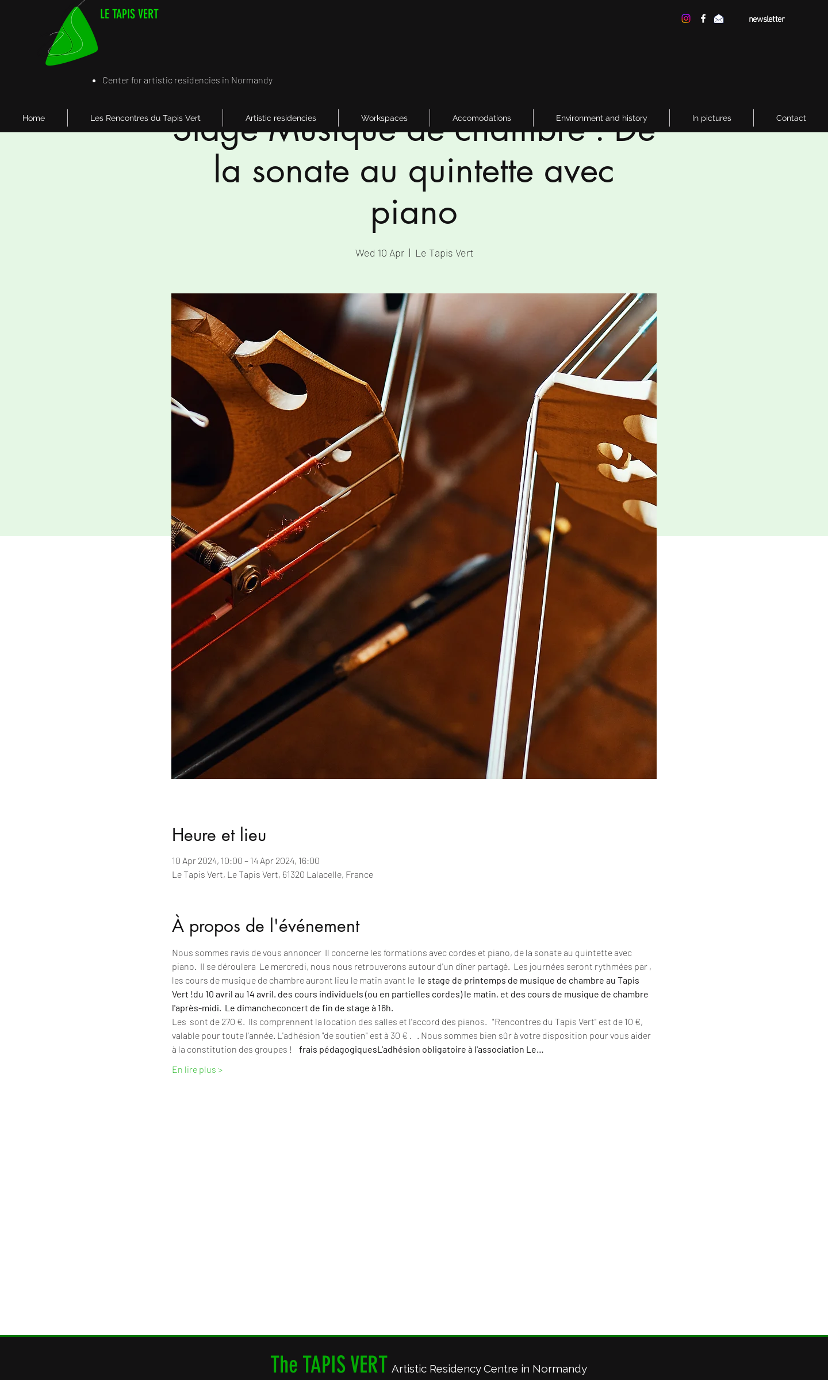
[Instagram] (686, 18)
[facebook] (703, 18)
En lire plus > (197, 1069)
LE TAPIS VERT (129, 14)
